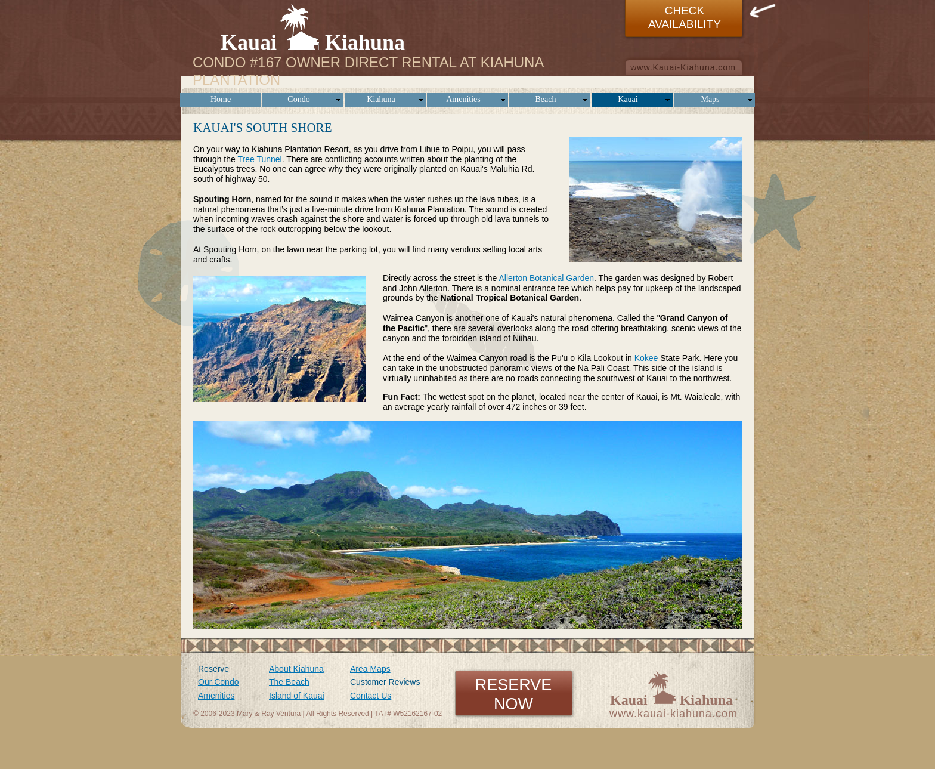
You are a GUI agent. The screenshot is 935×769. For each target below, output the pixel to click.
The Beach (289, 682)
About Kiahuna (296, 669)
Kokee (646, 358)
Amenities (216, 695)
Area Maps (370, 669)
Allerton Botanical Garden (547, 278)
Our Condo (218, 682)
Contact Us (370, 695)
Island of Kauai (296, 695)
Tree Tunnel (259, 159)
